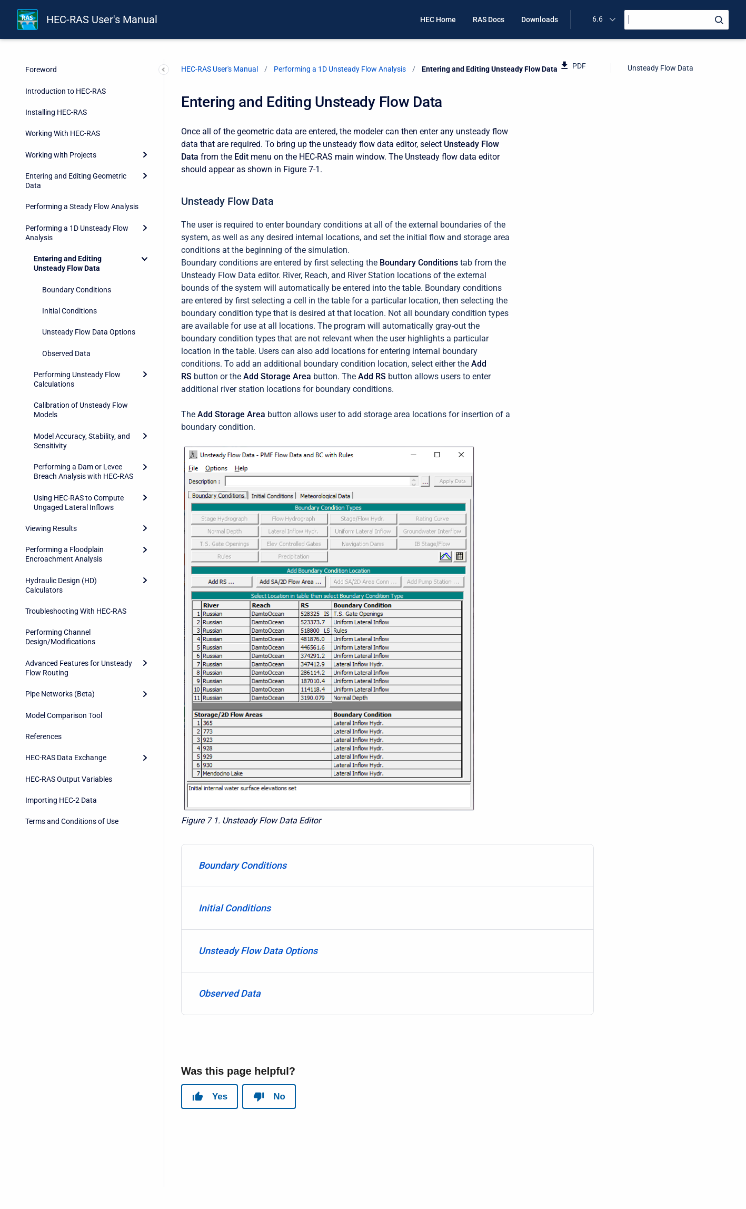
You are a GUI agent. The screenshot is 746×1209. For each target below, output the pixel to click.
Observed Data (66, 353)
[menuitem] (387, 865)
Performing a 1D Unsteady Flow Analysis (76, 233)
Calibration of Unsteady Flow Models (81, 410)
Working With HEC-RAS (62, 133)
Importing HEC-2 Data (61, 800)
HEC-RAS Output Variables (68, 779)
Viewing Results (51, 528)
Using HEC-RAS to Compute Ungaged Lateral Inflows (79, 503)
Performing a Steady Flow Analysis (81, 206)
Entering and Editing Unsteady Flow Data (68, 263)
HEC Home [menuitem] (438, 19)
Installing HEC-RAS (56, 112)
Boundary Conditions (76, 290)
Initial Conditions (69, 311)
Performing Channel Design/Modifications (60, 637)
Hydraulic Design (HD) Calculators (61, 585)
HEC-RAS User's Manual (101, 19)
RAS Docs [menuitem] (488, 19)
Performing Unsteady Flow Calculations (77, 379)
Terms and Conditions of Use (71, 821)
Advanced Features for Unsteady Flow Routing (78, 668)
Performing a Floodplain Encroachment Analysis (64, 554)
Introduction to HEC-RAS (65, 91)
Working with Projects (60, 155)
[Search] (676, 19)
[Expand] (144, 154)
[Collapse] (144, 258)
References (43, 736)
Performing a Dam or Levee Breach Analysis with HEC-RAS (83, 471)
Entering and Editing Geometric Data (75, 181)
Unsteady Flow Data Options (88, 332)
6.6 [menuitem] (597, 19)
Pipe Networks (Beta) (60, 694)
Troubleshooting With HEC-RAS (75, 611)
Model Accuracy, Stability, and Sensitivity (82, 441)
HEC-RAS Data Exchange (65, 757)
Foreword (41, 69)
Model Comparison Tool (63, 715)
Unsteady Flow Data (660, 68)
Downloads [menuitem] (539, 19)
